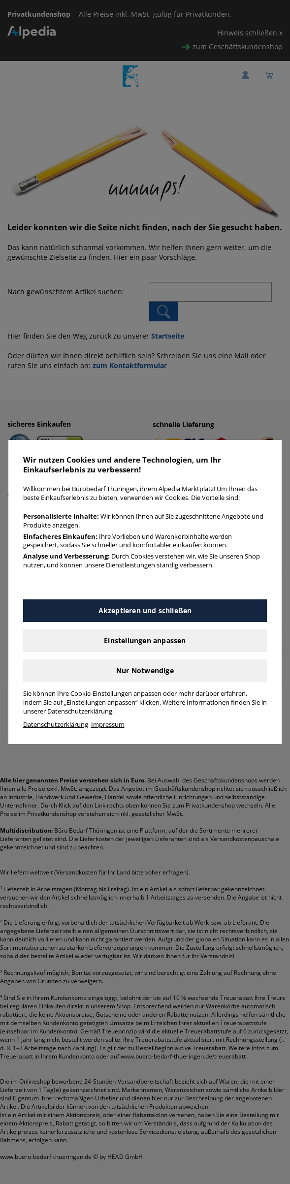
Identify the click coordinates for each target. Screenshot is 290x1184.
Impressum (108, 724)
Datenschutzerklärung (55, 724)
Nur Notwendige (145, 670)
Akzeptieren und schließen (145, 610)
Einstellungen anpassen (145, 640)
